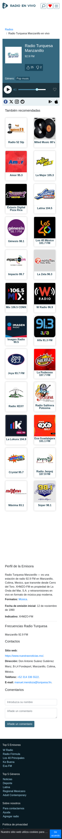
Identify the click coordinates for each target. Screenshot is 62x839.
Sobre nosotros (11, 803)
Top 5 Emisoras (11, 744)
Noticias (7, 779)
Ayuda (6, 812)
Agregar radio (11, 816)
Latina (6, 787)
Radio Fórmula (11, 754)
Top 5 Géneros (11, 774)
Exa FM (7, 766)
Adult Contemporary (14, 795)
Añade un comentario (19, 724)
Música (23, 599)
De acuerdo (55, 834)
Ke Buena (8, 762)
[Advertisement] (31, 19)
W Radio (8, 750)
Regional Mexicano (14, 791)
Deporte (7, 783)
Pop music (23, 78)
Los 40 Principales (13, 758)
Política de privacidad (15, 824)
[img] (56, 6)
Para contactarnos (13, 808)
